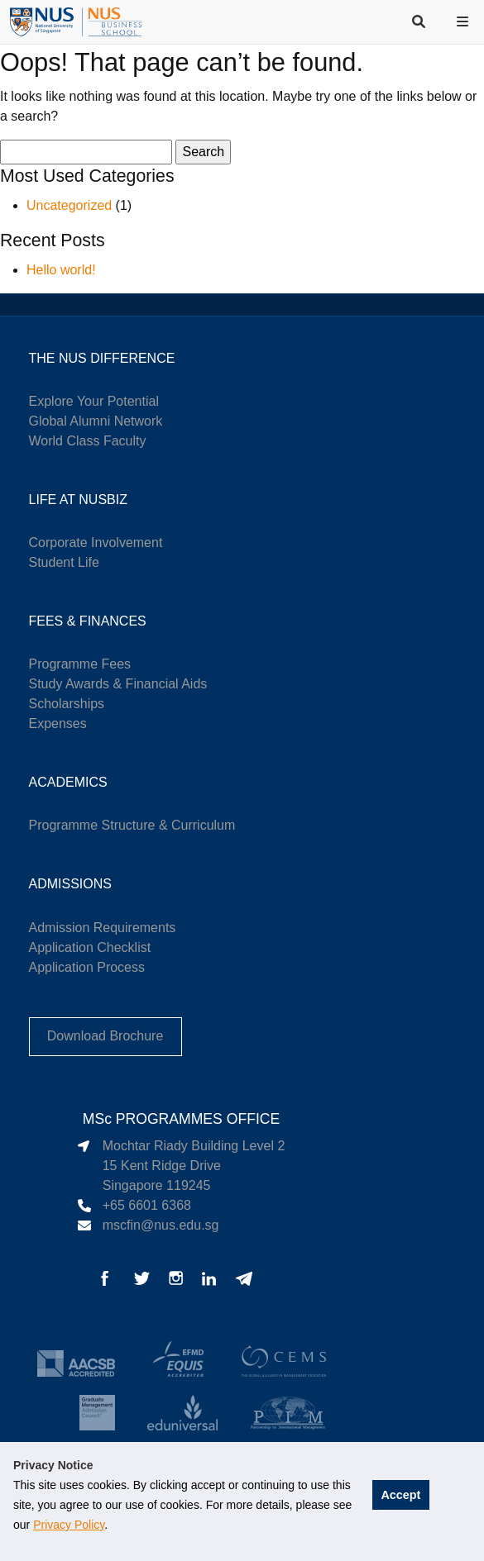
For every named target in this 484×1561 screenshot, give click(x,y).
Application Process (87, 967)
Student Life (64, 562)
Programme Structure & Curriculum (132, 825)
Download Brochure (105, 1036)
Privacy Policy (68, 1524)
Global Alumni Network (96, 421)
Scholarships (67, 704)
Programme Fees (80, 664)
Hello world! (61, 270)
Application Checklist (90, 947)
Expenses (58, 723)
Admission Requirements (102, 928)
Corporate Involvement (96, 542)
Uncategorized (69, 205)
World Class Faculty (87, 441)
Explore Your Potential (94, 401)
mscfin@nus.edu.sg (161, 1225)
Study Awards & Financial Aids (118, 684)
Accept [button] (400, 1495)
